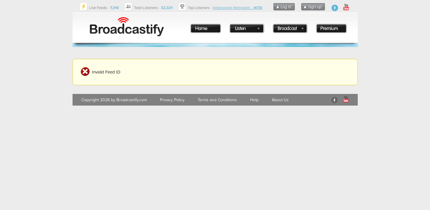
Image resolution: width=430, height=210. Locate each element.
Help (254, 99)
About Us (280, 99)
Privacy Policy (172, 99)
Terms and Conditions (217, 99)
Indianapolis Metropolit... (237, 8)
